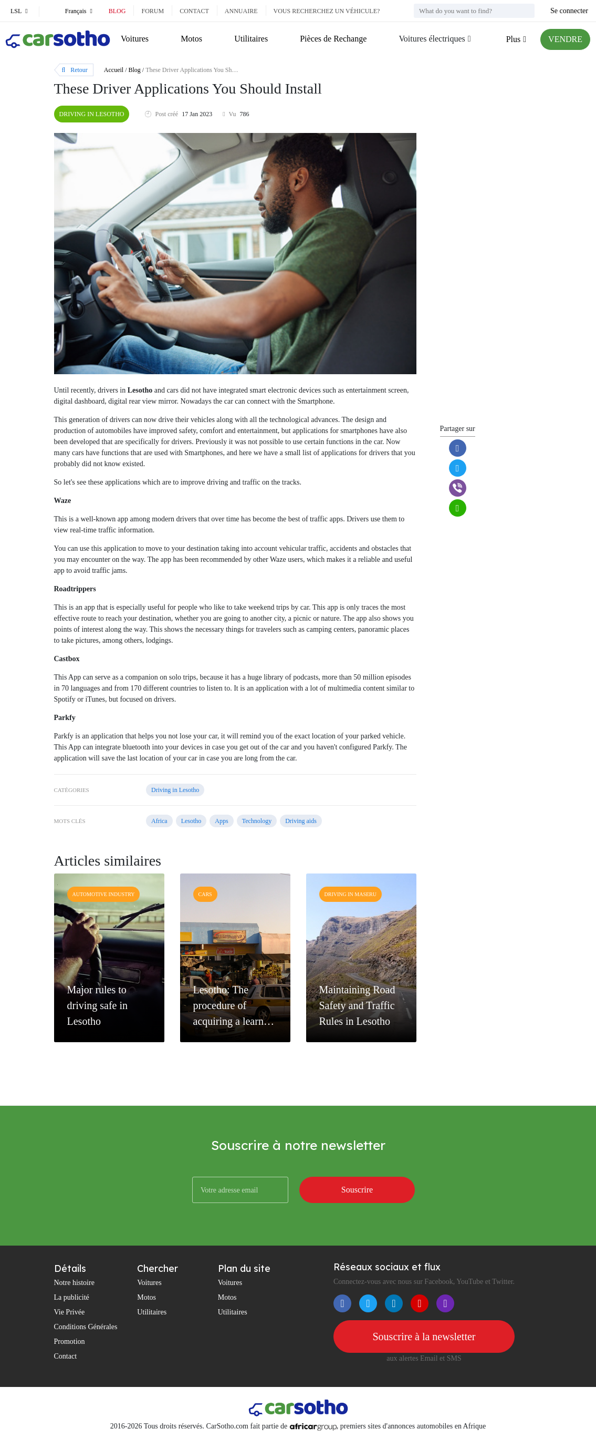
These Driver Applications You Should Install (202, 70)
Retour (75, 70)
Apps (221, 821)
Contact (194, 11)
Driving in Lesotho (91, 114)
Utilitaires (251, 38)
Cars (205, 894)
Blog (117, 11)
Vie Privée (69, 1312)
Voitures (135, 38)
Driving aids (301, 821)
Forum (152, 11)
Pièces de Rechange (333, 38)
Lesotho (191, 821)
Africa (159, 821)
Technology (256, 821)
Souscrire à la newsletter (423, 1336)
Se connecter (569, 11)
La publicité (71, 1297)
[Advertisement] (487, 248)
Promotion (69, 1341)
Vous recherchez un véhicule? (327, 11)
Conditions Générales (86, 1327)
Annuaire (241, 11)
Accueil (113, 70)
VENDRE (565, 39)
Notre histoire (74, 1283)
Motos (191, 38)
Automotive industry (103, 894)
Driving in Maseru (351, 894)
